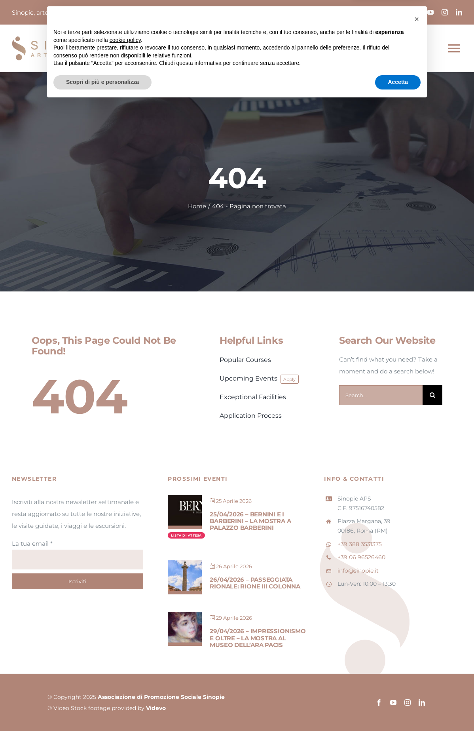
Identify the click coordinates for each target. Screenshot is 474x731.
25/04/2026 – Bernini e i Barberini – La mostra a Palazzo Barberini (250, 521)
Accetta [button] (398, 709)
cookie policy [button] (125, 667)
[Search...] (381, 395)
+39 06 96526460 (361, 557)
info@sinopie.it (358, 570)
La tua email (32, 543)
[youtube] (430, 12)
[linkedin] (459, 12)
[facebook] (416, 12)
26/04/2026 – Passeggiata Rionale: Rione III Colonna (255, 583)
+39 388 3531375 (359, 544)
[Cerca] (432, 395)
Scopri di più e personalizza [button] (102, 709)
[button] (416, 646)
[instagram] (445, 12)
